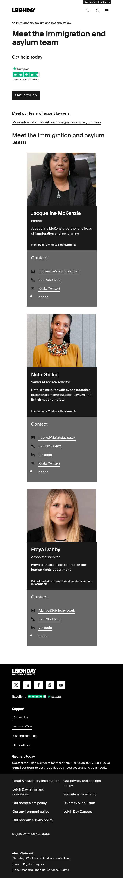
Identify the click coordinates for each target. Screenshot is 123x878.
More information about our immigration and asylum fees (56, 122)
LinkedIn (45, 455)
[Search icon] (98, 11)
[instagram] (50, 685)
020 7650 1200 (50, 280)
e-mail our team (23, 767)
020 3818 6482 (50, 446)
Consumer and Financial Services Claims (40, 870)
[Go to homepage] (24, 672)
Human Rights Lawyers (28, 864)
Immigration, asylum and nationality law (43, 23)
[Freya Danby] (62, 515)
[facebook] (38, 685)
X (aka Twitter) (49, 288)
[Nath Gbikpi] (62, 340)
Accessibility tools (97, 2)
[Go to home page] (24, 10)
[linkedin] (27, 685)
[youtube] (61, 685)
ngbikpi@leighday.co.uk (57, 437)
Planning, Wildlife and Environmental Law (40, 858)
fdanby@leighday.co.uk (57, 610)
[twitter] (16, 685)
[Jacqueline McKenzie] (62, 179)
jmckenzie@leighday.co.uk (59, 271)
